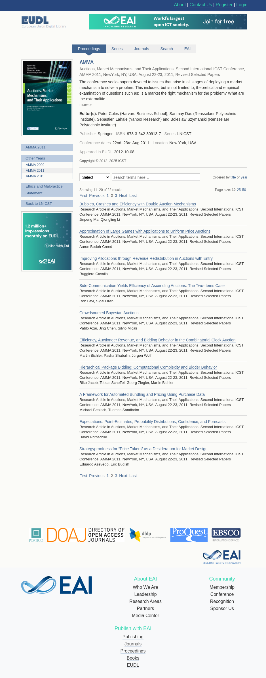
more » (85, 104)
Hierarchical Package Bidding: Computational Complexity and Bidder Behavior (148, 367)
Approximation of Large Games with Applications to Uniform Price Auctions (144, 231)
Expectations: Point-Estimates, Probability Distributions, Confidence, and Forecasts (152, 421)
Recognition (222, 601)
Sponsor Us (222, 608)
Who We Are (145, 587)
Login (241, 4)
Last (133, 195)
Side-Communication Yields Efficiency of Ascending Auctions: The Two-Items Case (152, 285)
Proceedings (133, 651)
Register (224, 4)
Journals (133, 643)
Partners (145, 608)
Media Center (145, 615)
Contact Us (200, 4)
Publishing (133, 636)
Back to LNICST (39, 203)
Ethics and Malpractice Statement (44, 189)
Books (133, 658)
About (180, 4)
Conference (222, 594)
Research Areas (145, 601)
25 (239, 190)
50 (244, 190)
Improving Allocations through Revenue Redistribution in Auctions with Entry (146, 258)
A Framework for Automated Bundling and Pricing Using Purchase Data (142, 394)
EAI (187, 48)
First (83, 195)
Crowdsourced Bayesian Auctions (109, 313)
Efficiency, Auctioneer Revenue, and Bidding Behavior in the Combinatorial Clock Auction (157, 340)
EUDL (133, 665)
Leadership (145, 594)
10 (233, 190)
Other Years (35, 158)
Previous (96, 195)
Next (123, 195)
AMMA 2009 (35, 165)
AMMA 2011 (36, 147)
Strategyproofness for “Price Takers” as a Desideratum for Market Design (143, 449)
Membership (222, 587)
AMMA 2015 (35, 176)
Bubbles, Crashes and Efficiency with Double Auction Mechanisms (137, 204)
